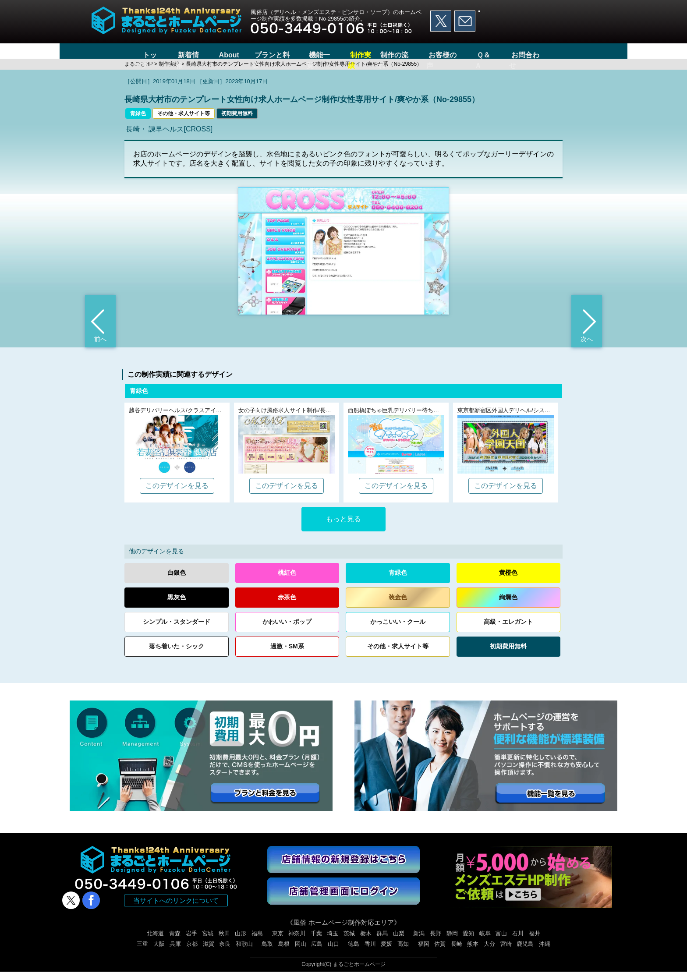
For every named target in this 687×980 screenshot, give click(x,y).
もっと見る (343, 527)
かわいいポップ (287, 630)
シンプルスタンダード (176, 630)
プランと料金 (263, 55)
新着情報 (177, 55)
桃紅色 (287, 580)
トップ (137, 55)
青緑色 (138, 121)
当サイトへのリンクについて (176, 909)
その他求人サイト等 (397, 654)
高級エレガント (508, 630)
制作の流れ (406, 55)
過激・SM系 (287, 654)
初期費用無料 (237, 121)
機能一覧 (313, 55)
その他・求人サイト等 (183, 121)
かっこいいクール (397, 630)
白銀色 (176, 580)
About (216, 55)
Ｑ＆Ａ (499, 55)
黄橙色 (508, 580)
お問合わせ (542, 55)
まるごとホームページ (359, 972)
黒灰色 (176, 605)
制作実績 (357, 55)
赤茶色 (287, 605)
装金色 (398, 605)
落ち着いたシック (176, 654)
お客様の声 (456, 55)
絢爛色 (508, 605)
